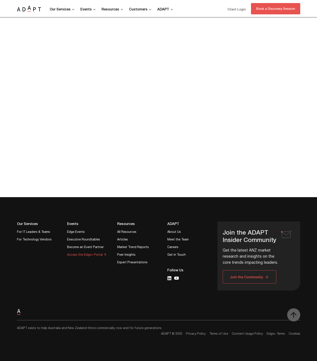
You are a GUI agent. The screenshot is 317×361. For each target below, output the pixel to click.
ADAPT (163, 9)
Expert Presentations (132, 263)
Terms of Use (218, 333)
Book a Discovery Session (275, 8)
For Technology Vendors (34, 240)
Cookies (294, 333)
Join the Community (246, 277)
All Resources (126, 232)
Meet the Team (178, 240)
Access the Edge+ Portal (85, 255)
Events (86, 9)
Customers (138, 9)
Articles (122, 240)
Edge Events (76, 232)
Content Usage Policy (247, 333)
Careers (172, 247)
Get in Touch (176, 255)
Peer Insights (126, 255)
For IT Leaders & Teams (33, 232)
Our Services (60, 9)
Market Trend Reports (133, 247)
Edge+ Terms (276, 333)
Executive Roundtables (83, 240)
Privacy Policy (196, 333)
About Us (174, 232)
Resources (110, 9)
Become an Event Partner (85, 247)
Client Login (236, 9)
